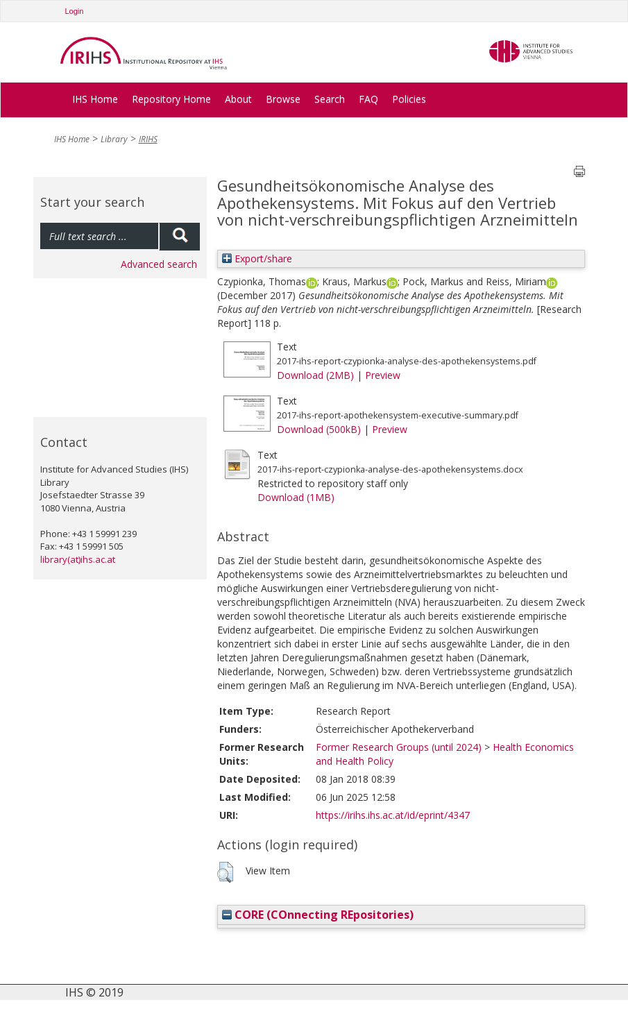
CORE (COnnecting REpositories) (318, 914)
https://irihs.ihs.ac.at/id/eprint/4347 (393, 815)
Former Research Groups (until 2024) (399, 747)
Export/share (257, 258)
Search (329, 98)
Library (114, 139)
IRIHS (148, 139)
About (238, 98)
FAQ (368, 98)
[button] (225, 872)
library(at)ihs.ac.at (77, 559)
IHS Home (95, 98)
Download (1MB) (295, 497)
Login (74, 11)
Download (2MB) (315, 375)
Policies (409, 98)
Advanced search (159, 264)
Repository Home (171, 98)
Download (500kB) (319, 429)
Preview (382, 375)
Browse (283, 98)
